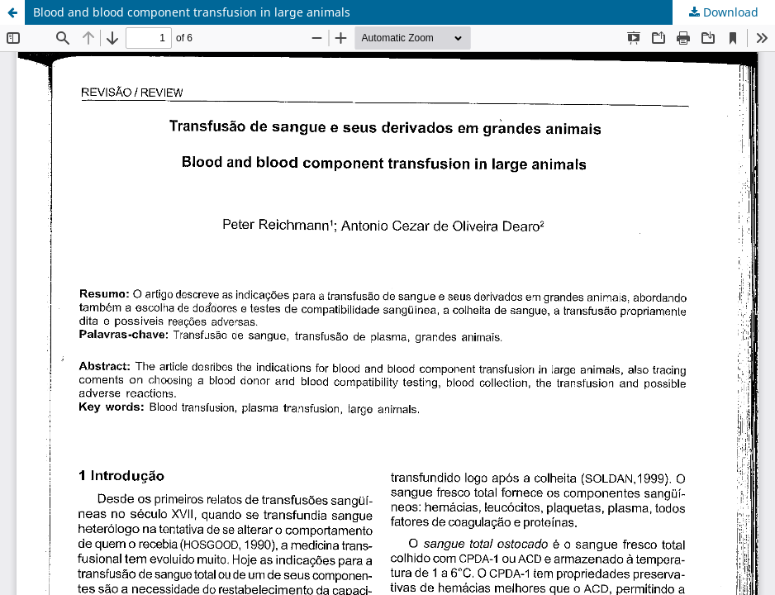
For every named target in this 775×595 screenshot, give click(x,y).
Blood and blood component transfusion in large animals (191, 12)
